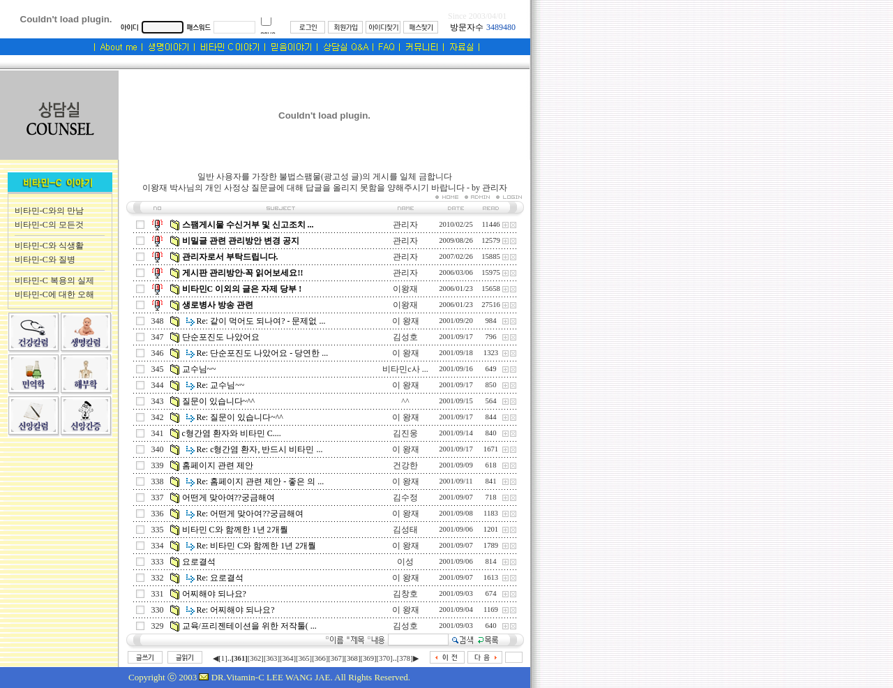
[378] (405, 658)
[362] (256, 658)
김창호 (405, 594)
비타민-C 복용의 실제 (54, 280)
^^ (405, 401)
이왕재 (405, 289)
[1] (222, 658)
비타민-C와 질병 (45, 259)
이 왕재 (405, 321)
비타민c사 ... (405, 369)
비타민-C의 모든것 (49, 225)
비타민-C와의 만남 (49, 211)
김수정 (405, 497)
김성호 (405, 337)
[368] (352, 658)
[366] (320, 658)
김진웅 (405, 433)
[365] (304, 658)
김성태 (405, 529)
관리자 (405, 225)
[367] (336, 658)
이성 (405, 562)
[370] (385, 658)
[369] (368, 658)
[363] (272, 658)
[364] (288, 658)
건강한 (405, 465)
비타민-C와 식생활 (49, 245)
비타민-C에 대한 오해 (54, 294)
